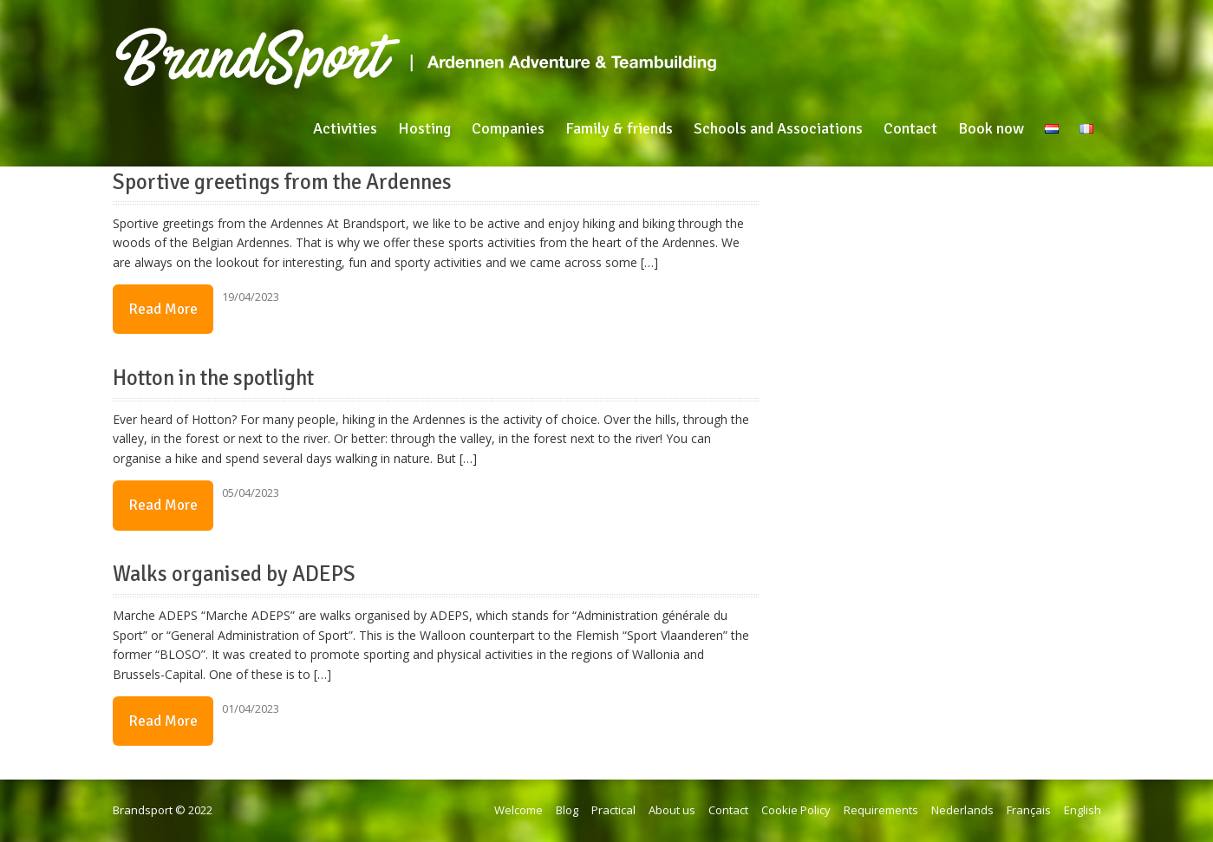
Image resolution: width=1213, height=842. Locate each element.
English (1082, 810)
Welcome (518, 810)
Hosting (424, 128)
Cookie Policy (796, 810)
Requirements (881, 810)
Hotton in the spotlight (213, 378)
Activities (345, 128)
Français (1029, 810)
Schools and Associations (778, 128)
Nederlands (962, 810)
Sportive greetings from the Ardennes (282, 182)
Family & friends (619, 128)
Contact (910, 128)
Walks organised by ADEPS (234, 574)
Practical (613, 810)
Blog (567, 810)
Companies (508, 128)
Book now (991, 128)
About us (672, 810)
